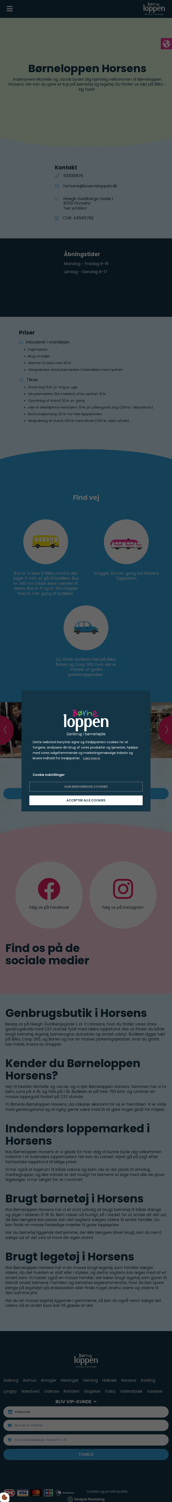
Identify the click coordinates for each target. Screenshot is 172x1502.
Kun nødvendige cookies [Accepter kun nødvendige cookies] (86, 786)
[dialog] (86, 751)
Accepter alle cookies (86, 800)
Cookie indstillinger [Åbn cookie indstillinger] (49, 774)
